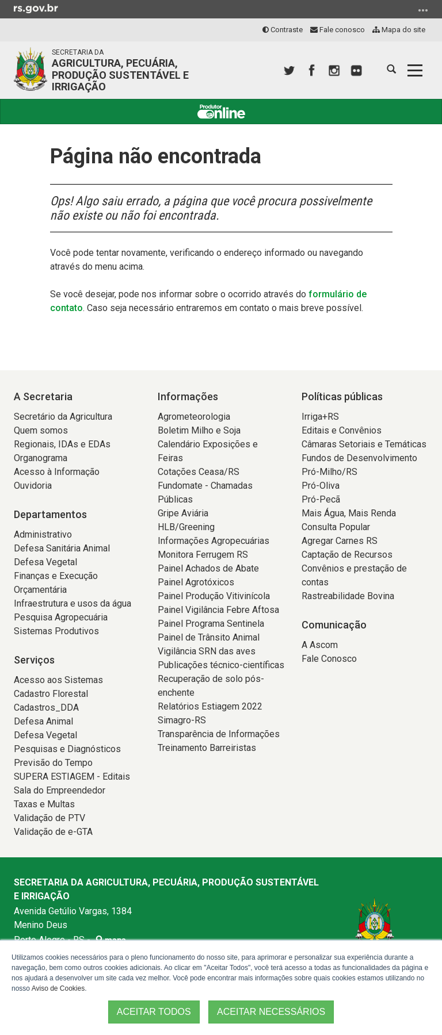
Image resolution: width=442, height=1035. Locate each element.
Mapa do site (398, 29)
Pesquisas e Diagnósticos (67, 748)
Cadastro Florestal (51, 693)
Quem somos (41, 430)
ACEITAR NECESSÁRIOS (271, 1012)
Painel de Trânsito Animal (209, 637)
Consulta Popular (336, 527)
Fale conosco (337, 29)
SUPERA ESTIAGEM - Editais (72, 776)
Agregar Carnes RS (340, 540)
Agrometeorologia (194, 416)
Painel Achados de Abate (208, 568)
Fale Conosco (329, 658)
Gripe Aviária (183, 513)
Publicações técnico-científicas (221, 665)
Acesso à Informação (57, 471)
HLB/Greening (186, 527)
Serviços (34, 660)
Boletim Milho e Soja (199, 430)
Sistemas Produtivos (56, 631)
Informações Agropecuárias (213, 540)
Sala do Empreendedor (59, 790)
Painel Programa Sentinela (211, 623)
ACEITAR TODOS (154, 1012)
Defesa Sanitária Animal (62, 548)
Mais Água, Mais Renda (349, 513)
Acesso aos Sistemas (58, 679)
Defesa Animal (43, 721)
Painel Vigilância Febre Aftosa (218, 609)
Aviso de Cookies (58, 988)
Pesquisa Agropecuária (61, 617)
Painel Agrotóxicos (196, 582)
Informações (188, 396)
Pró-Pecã (321, 499)
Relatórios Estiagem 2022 (210, 706)
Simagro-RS (182, 720)
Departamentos (50, 514)
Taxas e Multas (44, 804)
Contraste (282, 29)
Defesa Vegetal (45, 562)
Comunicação (334, 625)
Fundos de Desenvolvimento (359, 458)
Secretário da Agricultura (63, 416)
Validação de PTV (49, 817)
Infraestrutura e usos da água (72, 603)
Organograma (40, 458)
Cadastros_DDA (46, 707)
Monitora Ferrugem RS (203, 554)
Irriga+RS (320, 416)
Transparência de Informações (219, 734)
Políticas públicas (342, 396)
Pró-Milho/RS (329, 471)
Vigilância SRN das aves (207, 651)
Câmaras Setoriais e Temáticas (364, 444)
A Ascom (320, 644)
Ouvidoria (33, 485)
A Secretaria (43, 396)
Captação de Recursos (347, 554)
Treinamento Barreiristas (207, 747)
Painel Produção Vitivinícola (214, 596)
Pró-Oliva (321, 485)
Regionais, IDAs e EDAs (62, 444)
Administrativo (43, 534)
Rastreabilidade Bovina (348, 596)
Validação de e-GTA (53, 831)
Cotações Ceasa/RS (198, 471)
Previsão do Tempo (53, 762)
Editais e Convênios (342, 430)
